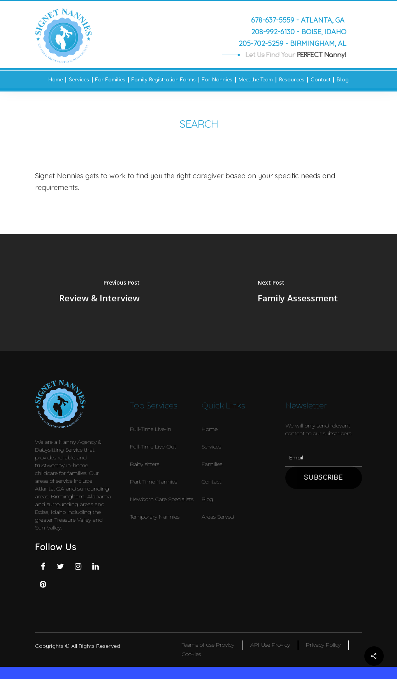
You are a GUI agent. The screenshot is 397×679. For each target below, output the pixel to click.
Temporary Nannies (154, 516)
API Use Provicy (270, 644)
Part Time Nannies (153, 481)
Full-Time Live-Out (153, 446)
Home (55, 80)
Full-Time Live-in (150, 429)
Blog (343, 80)
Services (79, 80)
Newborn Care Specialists (161, 499)
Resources (291, 80)
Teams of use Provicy (208, 644)
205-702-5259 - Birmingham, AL (292, 43)
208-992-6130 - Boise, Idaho (298, 31)
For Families (110, 80)
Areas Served (218, 516)
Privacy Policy (323, 644)
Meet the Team (256, 80)
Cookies (191, 654)
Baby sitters (144, 464)
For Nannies (217, 80)
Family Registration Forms (164, 80)
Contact (320, 80)
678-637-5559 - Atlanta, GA (297, 20)
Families (212, 464)
